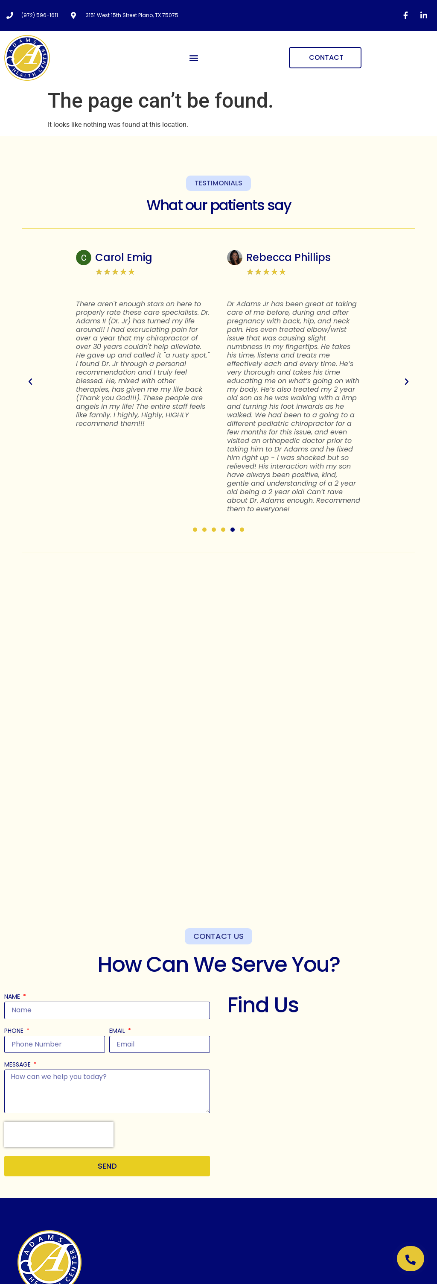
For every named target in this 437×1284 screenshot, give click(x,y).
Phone (14, 1031)
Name (13, 997)
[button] (194, 58)
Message (18, 1065)
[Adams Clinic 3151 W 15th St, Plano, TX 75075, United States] (330, 1084)
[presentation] (59, 1134)
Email (118, 1031)
